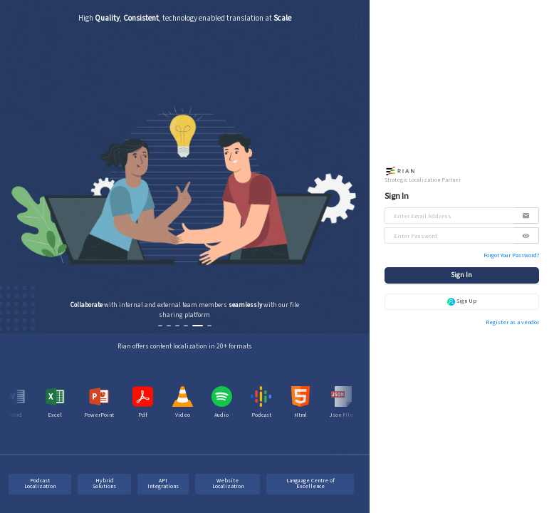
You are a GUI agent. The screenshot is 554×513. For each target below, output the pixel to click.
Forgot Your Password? (511, 255)
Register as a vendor (512, 322)
